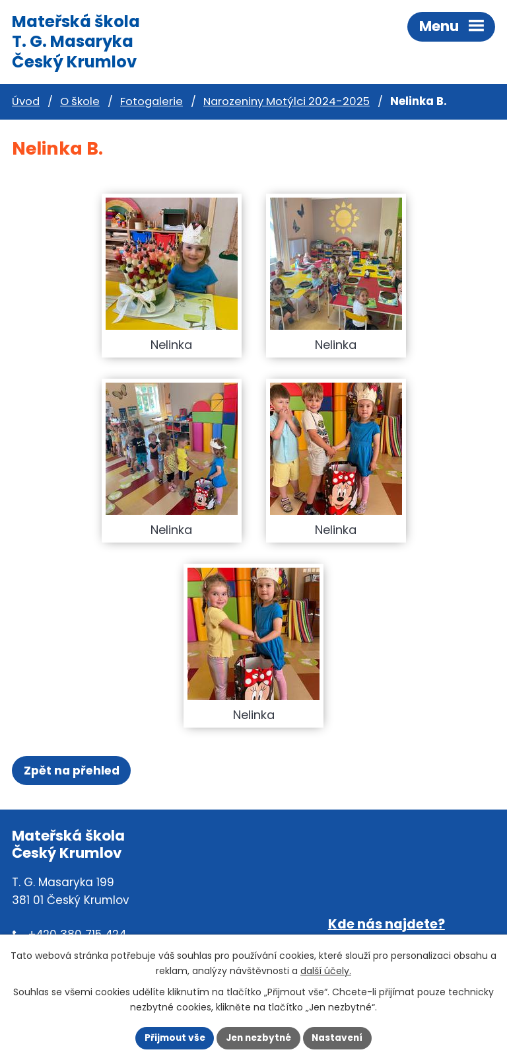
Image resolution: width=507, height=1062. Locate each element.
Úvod (26, 101)
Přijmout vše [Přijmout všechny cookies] (175, 1038)
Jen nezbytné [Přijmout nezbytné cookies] (258, 1038)
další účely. (325, 970)
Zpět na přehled (71, 770)
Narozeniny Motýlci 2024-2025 (286, 101)
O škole (80, 101)
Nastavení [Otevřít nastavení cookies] (337, 1038)
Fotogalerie (151, 101)
